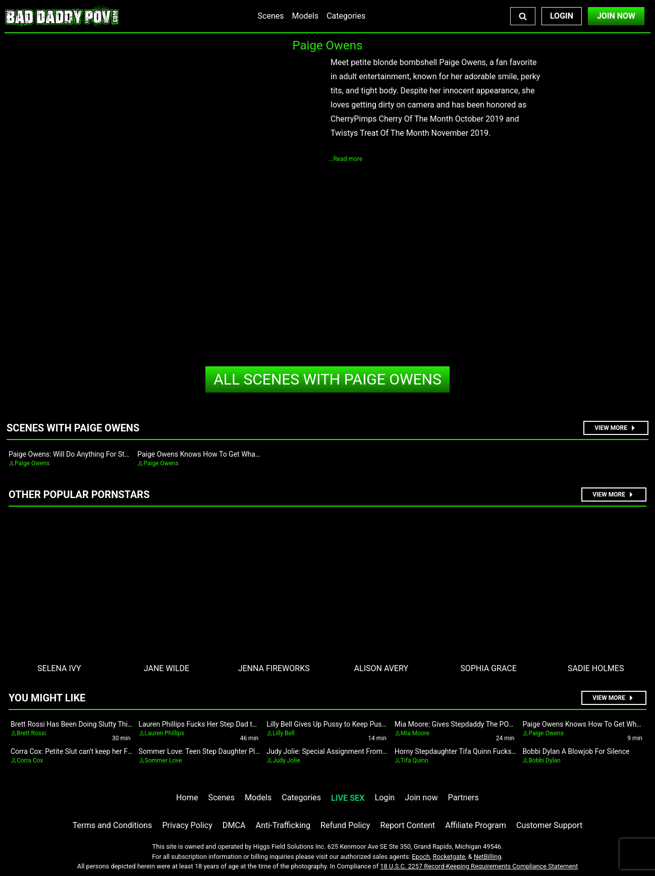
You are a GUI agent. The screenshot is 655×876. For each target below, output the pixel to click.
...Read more (345, 158)
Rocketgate (449, 856)
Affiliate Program (475, 825)
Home (187, 797)
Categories (345, 16)
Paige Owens (327, 379)
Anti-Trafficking (283, 825)
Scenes (271, 16)
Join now (421, 797)
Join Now (616, 16)
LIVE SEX (347, 798)
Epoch (421, 856)
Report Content (407, 825)
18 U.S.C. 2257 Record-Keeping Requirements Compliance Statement (479, 866)
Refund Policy (345, 825)
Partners (463, 797)
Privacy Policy (187, 825)
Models (305, 16)
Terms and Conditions (112, 825)
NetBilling (488, 856)
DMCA (234, 825)
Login (561, 16)
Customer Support (549, 825)
